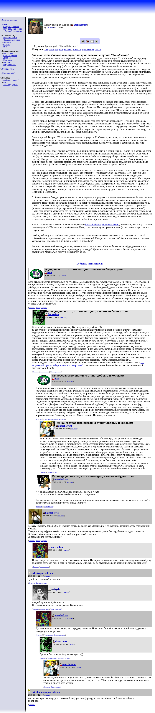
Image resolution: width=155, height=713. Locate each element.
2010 (49, 27)
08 (52, 27)
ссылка (63, 275)
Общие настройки (11, 40)
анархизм (49, 49)
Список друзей (10, 55)
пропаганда (88, 49)
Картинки (7, 60)
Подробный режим (13, 31)
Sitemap (7, 42)
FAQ (5, 82)
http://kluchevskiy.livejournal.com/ (102, 224)
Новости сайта (10, 38)
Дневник (7, 58)
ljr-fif (5, 47)
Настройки (8, 53)
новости (77, 49)
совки (98, 49)
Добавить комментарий (89, 263)
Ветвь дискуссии (41, 308)
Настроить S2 (8, 73)
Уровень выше (44, 372)
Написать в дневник (12, 29)
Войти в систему (9, 20)
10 (55, 27)
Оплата (6, 44)
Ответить (32, 308)
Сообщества (8, 69)
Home (4, 24)
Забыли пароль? (10, 80)
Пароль (6, 62)
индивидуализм (63, 49)
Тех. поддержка (10, 85)
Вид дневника (9, 65)
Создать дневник (11, 26)
